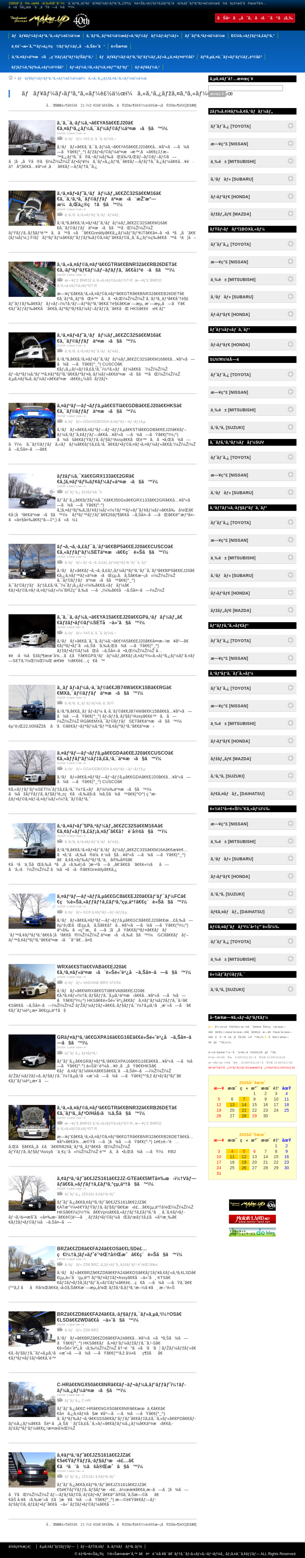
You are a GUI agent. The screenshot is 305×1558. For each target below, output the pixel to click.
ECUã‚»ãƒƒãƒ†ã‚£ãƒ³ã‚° (253, 35)
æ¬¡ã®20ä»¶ (167, 105)
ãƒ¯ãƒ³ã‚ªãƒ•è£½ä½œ (205, 35)
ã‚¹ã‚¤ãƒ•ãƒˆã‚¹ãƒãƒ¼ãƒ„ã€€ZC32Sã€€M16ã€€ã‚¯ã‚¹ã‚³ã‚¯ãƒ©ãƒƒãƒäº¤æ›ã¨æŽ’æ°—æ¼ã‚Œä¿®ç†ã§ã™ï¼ (109, 199)
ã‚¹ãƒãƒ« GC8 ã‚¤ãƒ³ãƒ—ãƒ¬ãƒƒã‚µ (96, 912)
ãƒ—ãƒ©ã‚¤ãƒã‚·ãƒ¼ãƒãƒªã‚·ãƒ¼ (111, 1546)
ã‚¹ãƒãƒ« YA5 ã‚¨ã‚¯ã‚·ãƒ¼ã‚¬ (90, 139)
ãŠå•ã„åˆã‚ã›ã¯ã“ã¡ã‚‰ (255, 18)
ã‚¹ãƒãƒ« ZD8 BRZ (81, 1265)
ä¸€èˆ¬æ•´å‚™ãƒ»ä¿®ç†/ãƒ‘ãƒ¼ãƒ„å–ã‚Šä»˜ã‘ (58, 46)
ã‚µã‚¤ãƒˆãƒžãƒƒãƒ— (57, 1546)
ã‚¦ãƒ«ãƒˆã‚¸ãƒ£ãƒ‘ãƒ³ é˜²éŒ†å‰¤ (129, 1265)
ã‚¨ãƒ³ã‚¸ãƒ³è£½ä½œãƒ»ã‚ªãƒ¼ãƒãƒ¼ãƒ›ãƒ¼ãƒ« (132, 35)
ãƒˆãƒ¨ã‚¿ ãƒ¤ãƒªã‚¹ (81, 1053)
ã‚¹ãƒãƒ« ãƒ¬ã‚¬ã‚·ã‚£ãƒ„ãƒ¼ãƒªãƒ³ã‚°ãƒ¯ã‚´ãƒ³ (106, 563)
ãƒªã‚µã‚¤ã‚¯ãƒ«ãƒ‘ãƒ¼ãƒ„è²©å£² (231, 57)
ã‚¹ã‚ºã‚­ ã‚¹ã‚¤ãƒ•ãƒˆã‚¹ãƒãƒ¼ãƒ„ (92, 215)
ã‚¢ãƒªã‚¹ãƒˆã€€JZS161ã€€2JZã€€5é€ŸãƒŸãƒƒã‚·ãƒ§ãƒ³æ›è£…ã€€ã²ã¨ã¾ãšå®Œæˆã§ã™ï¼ (102, 1461)
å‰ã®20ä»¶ (121, 105)
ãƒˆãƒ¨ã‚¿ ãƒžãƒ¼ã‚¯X (83, 492)
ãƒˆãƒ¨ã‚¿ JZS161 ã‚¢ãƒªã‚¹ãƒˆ (90, 1194)
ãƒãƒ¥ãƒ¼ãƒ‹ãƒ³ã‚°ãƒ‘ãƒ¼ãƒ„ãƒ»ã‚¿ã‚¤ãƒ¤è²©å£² (146, 57)
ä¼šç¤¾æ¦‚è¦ (21, 1546)
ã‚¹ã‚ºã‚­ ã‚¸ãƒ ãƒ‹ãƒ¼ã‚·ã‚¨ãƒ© (89, 703)
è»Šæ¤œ (119, 46)
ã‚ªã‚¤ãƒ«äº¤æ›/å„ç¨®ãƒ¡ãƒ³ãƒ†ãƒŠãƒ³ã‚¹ (52, 57)
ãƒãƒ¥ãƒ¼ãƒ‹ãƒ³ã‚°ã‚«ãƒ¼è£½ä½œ (46, 35)
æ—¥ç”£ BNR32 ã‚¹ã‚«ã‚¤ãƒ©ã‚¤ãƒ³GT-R (99, 280)
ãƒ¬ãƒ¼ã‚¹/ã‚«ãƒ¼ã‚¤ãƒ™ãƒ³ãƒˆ (99, 67)
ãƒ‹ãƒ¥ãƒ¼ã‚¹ (147, 67)
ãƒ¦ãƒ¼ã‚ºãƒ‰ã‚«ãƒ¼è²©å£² (37, 67)
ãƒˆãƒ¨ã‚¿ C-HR (78, 1401)
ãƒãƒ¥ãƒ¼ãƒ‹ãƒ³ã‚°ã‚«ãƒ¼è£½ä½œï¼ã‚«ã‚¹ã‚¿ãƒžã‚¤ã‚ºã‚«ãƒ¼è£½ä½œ (82, 78)
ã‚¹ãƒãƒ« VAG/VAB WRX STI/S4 (93, 983)
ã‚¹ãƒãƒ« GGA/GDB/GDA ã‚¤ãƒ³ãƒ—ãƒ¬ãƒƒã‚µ (105, 422)
